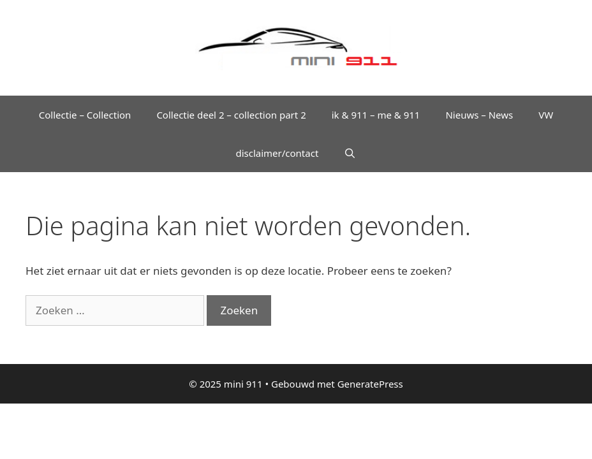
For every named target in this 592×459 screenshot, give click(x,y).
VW (545, 114)
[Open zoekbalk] (350, 153)
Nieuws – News (479, 114)
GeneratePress (370, 383)
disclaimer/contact (276, 153)
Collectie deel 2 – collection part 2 (231, 114)
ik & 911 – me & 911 (376, 114)
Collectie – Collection (85, 114)
